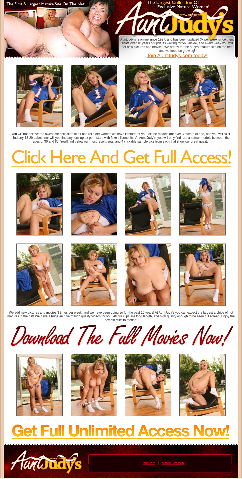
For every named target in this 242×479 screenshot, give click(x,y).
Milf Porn (149, 463)
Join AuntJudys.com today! (177, 55)
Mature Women (173, 463)
